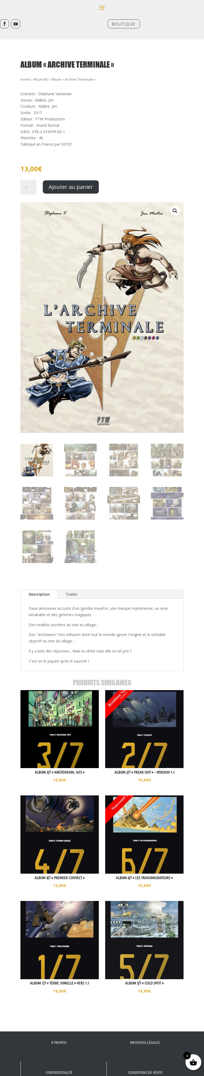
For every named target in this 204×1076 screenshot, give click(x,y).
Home (25, 71)
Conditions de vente (145, 1064)
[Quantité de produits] (28, 179)
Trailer (72, 586)
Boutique (123, 24)
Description (39, 586)
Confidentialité (59, 1064)
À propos (58, 1034)
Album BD (40, 71)
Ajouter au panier (71, 179)
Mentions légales (145, 1034)
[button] (175, 203)
